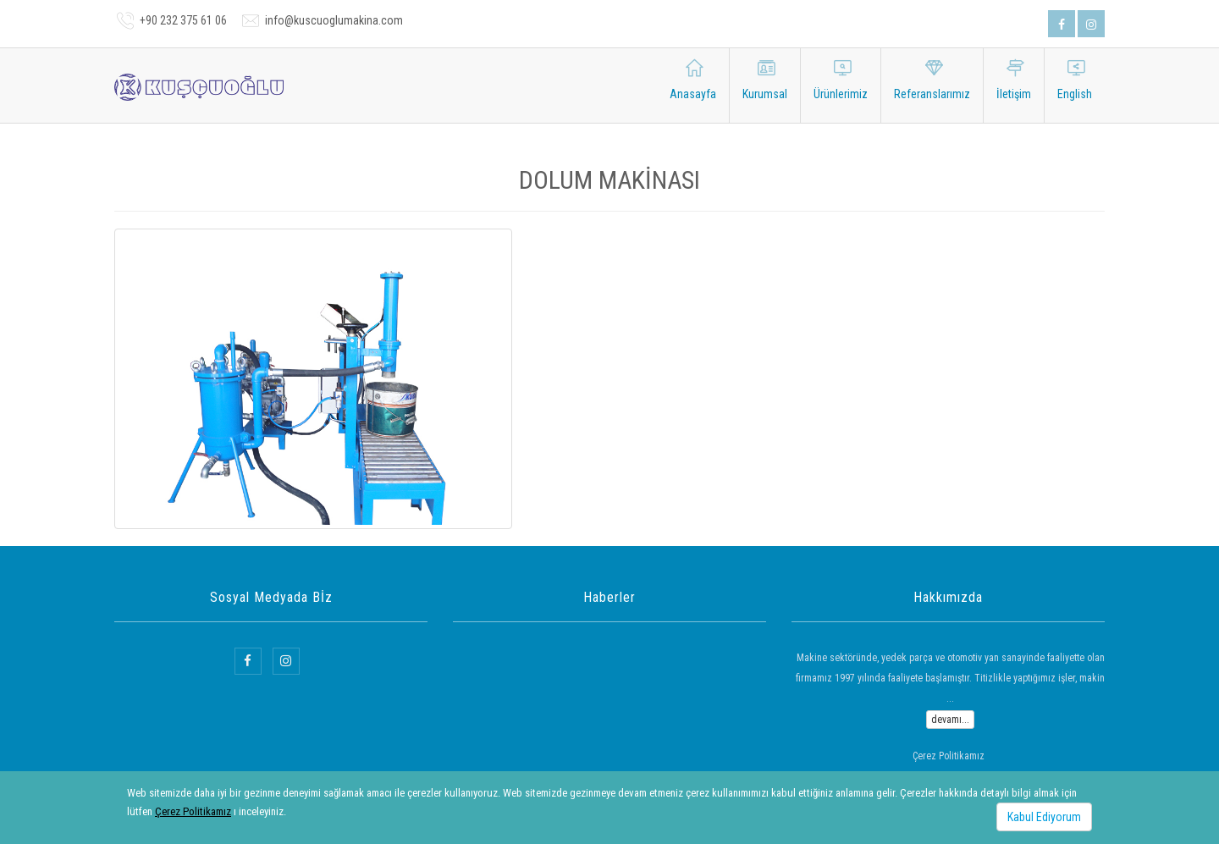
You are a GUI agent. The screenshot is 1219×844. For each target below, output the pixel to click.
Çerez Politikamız (193, 811)
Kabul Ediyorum (1044, 817)
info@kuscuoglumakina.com (334, 20)
